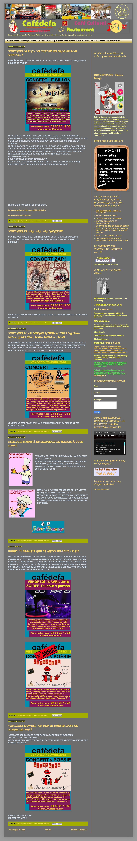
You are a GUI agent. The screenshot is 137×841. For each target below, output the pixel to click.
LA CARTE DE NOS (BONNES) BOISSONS (112, 226)
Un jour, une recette (101, 489)
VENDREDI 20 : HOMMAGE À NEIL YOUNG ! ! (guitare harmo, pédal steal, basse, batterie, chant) (44, 335)
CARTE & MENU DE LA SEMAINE (109, 218)
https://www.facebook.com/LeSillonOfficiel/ (27, 210)
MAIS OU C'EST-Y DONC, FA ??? (108, 235)
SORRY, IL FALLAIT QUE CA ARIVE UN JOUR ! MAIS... (44, 551)
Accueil (48, 830)
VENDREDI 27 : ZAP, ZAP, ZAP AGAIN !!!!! (35, 231)
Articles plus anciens (79, 830)
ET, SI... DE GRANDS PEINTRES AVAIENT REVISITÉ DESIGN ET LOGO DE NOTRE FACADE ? (112, 231)
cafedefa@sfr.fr (106, 309)
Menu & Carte (113, 343)
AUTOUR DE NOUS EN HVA (106, 215)
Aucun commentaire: (41, 221)
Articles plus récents (17, 830)
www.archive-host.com (110, 443)
